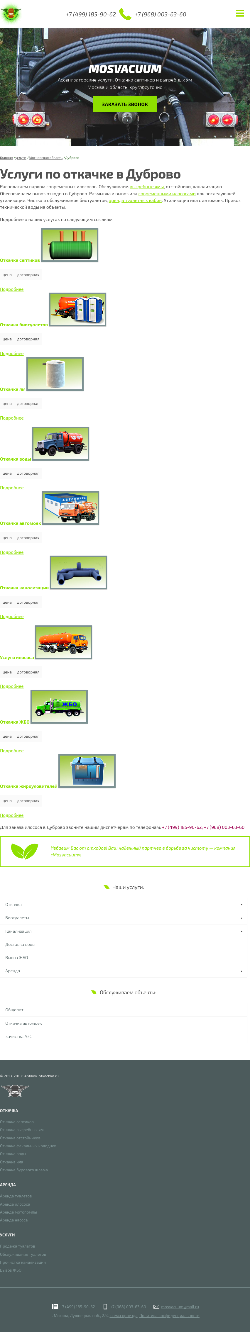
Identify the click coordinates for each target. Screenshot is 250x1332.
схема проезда (123, 1315)
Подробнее (12, 289)
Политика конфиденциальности (169, 1315)
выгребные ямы (147, 186)
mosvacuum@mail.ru (180, 1306)
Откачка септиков (17, 1121)
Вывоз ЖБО (17, 959)
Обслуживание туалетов (23, 1254)
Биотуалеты (17, 918)
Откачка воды (13, 1153)
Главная (6, 157)
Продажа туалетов (17, 1246)
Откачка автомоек (24, 1025)
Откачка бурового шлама (24, 1170)
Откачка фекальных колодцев (28, 1145)
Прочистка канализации (23, 1262)
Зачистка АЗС (19, 1039)
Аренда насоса (14, 1220)
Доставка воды (21, 945)
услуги (20, 157)
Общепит (15, 1012)
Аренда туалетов (16, 1196)
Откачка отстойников (20, 1137)
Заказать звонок (125, 104)
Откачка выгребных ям (22, 1129)
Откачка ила (11, 1161)
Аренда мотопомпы (18, 1211)
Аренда (13, 972)
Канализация (19, 931)
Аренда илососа (15, 1204)
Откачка (14, 904)
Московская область (45, 157)
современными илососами (167, 193)
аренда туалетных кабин (135, 200)
